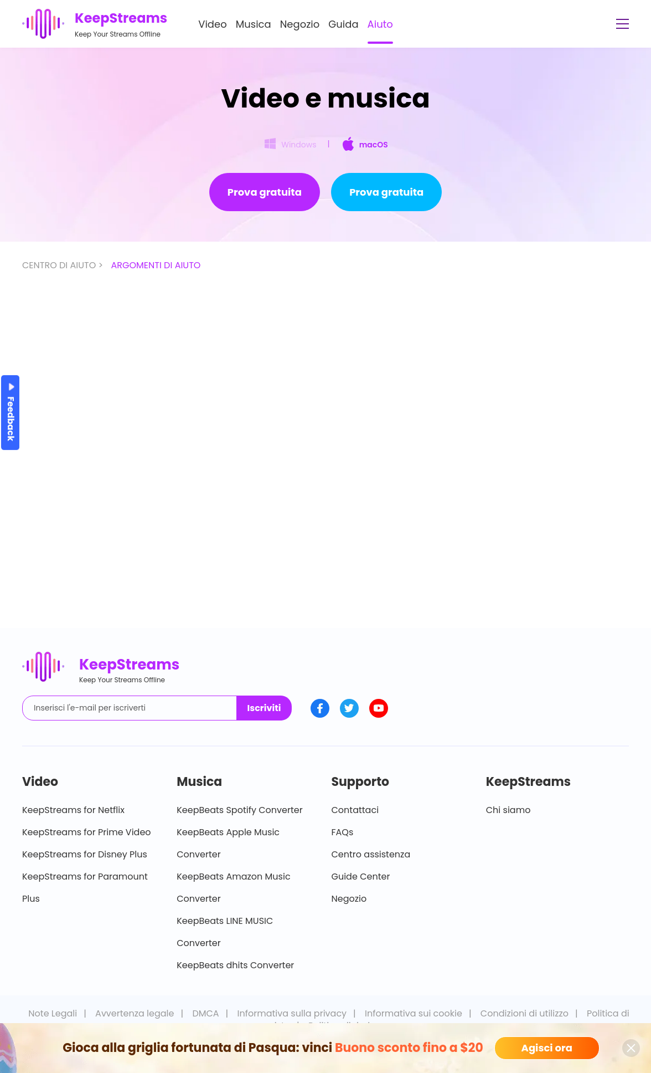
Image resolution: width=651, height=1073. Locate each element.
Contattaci (355, 810)
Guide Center (361, 876)
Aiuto (380, 24)
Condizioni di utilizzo (524, 1013)
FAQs (343, 832)
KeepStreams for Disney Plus (84, 854)
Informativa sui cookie (413, 1013)
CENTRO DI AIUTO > (63, 265)
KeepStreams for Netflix (73, 810)
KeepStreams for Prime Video (86, 832)
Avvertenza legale (134, 1013)
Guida (343, 24)
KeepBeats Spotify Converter (239, 810)
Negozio (300, 24)
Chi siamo (508, 810)
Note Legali (52, 1013)
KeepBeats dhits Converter (235, 965)
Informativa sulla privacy (292, 1013)
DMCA (205, 1013)
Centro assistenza (371, 854)
